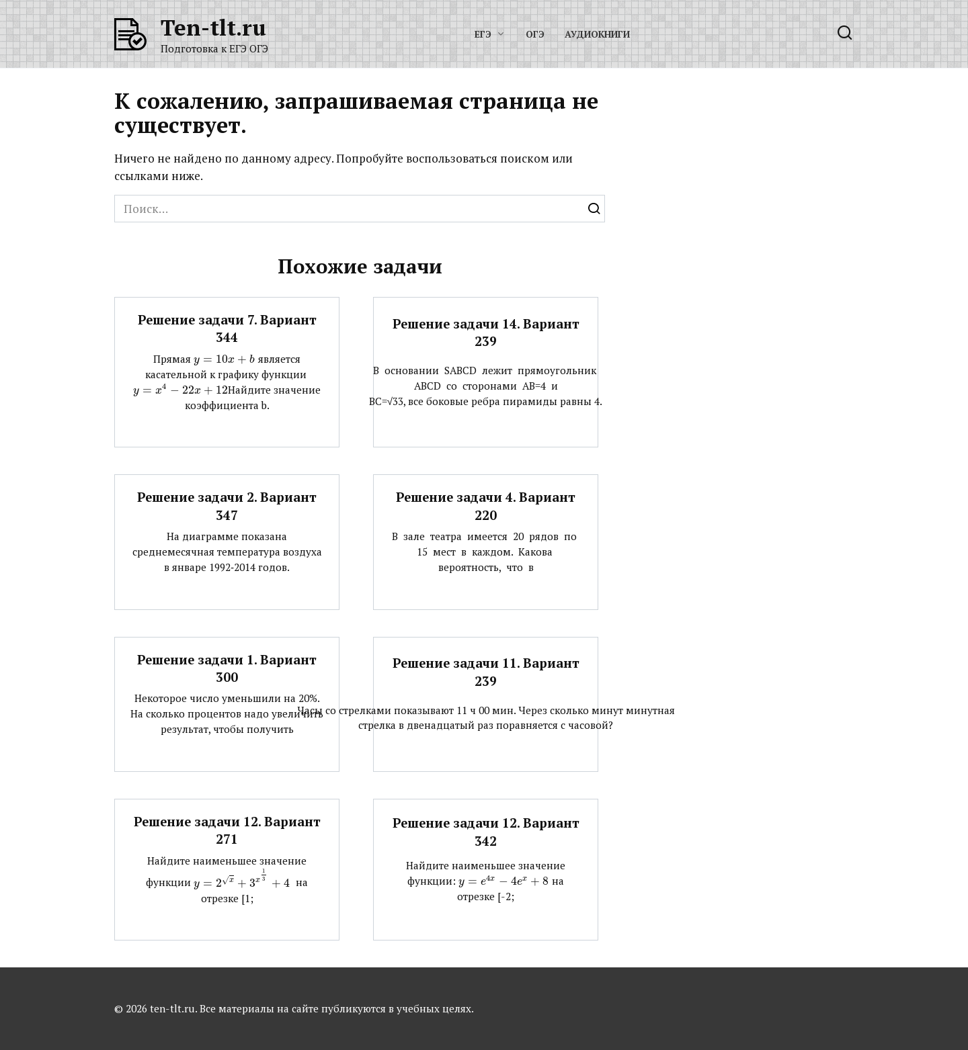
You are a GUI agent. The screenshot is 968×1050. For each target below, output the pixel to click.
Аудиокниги (597, 34)
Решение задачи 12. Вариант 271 (227, 830)
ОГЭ (535, 34)
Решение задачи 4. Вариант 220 (485, 506)
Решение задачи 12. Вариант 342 (486, 831)
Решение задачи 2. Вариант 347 (227, 506)
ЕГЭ (483, 34)
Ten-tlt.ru (213, 27)
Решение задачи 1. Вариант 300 (227, 668)
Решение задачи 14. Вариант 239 (486, 332)
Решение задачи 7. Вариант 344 (227, 328)
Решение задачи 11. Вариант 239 (486, 672)
